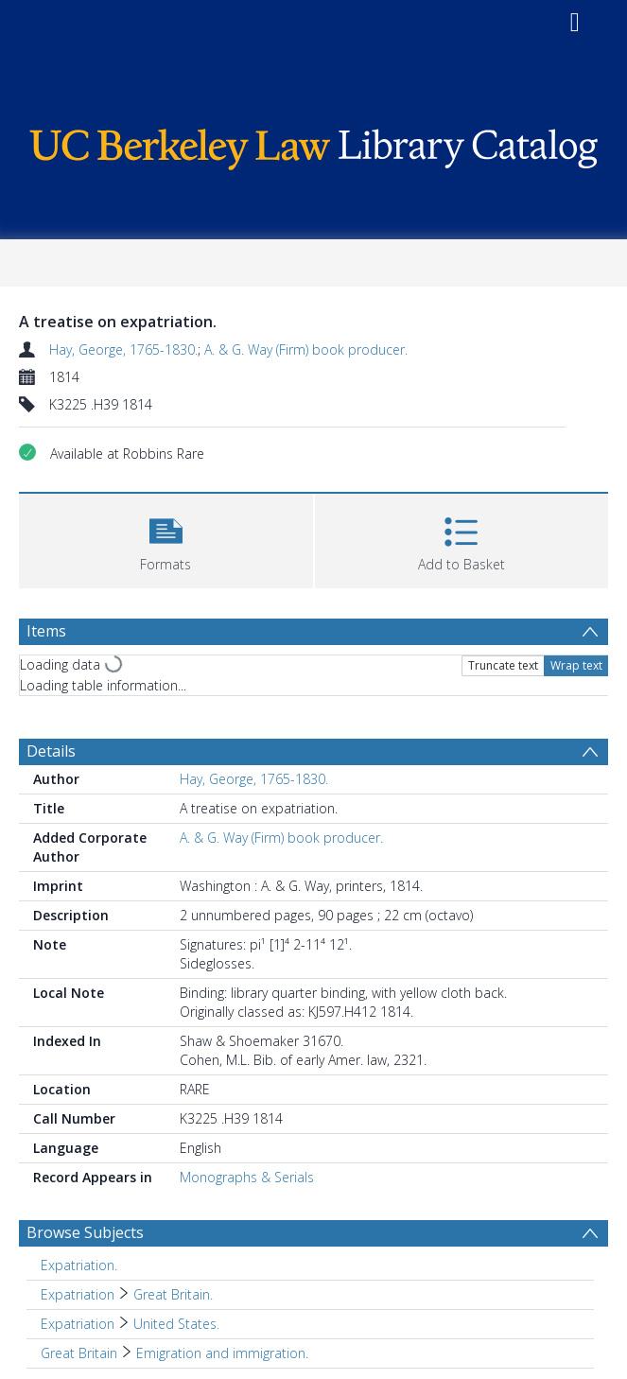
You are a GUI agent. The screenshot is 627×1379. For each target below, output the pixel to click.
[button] (166, 539)
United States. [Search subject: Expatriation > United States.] (176, 1324)
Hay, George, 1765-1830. (123, 349)
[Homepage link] (313, 144)
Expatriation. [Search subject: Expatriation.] (79, 1265)
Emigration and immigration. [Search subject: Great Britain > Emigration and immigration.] (222, 1353)
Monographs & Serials (247, 1177)
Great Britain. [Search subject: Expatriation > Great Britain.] (173, 1294)
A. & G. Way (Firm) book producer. (306, 349)
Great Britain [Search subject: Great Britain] (79, 1353)
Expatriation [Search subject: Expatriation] (77, 1294)
